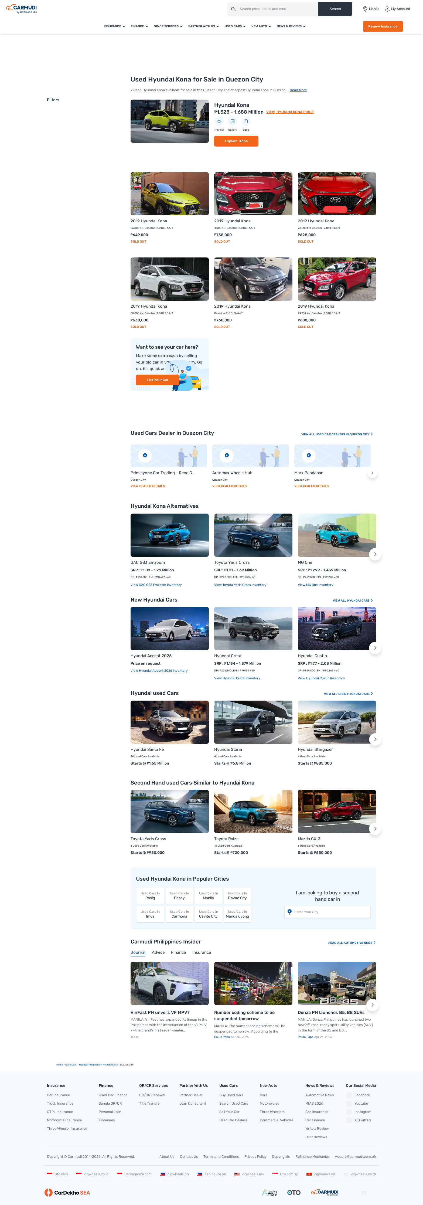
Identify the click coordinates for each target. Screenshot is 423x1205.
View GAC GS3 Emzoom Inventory (156, 585)
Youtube (357, 1104)
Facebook (358, 1095)
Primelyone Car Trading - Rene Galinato (163, 472)
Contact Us (189, 1157)
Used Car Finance (113, 1095)
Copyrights (281, 1157)
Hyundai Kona (231, 105)
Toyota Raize (226, 838)
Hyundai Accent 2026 (151, 655)
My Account (397, 9)
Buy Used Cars (231, 1095)
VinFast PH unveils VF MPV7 (160, 1012)
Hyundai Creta (227, 655)
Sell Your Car (229, 1112)
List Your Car (157, 380)
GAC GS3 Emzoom (148, 562)
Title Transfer (150, 1103)
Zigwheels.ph (174, 1174)
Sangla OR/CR (110, 1103)
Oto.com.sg (285, 1174)
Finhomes (107, 1120)
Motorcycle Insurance (64, 1120)
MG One (305, 562)
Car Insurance (58, 1095)
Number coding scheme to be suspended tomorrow (244, 1015)
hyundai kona (110, 1064)
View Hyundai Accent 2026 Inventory (159, 671)
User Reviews (316, 1137)
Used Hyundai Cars (355, 694)
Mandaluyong (237, 914)
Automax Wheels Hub (232, 472)
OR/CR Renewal (152, 1095)
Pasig (150, 895)
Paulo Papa (222, 1037)
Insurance (112, 26)
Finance (137, 26)
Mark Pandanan (308, 472)
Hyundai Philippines (89, 1064)
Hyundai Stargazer (315, 749)
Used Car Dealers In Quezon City (344, 434)
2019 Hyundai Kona (149, 221)
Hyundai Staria (228, 749)
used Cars (71, 1064)
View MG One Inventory (315, 585)
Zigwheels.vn (320, 1174)
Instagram (358, 1112)
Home (59, 1064)
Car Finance (315, 1120)
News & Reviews (289, 26)
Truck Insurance (60, 1103)
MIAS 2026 (314, 1103)
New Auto (259, 26)
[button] (372, 473)
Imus (150, 914)
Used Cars (233, 26)
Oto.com (57, 1174)
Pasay (179, 895)
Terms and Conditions (221, 1157)
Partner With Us (201, 26)
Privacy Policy (255, 1157)
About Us (167, 1157)
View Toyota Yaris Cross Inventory (240, 585)
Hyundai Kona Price (295, 112)
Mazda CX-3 (309, 838)
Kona (243, 141)
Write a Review (317, 1128)
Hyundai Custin (312, 655)
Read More (298, 90)
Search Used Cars (233, 1103)
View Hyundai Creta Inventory (237, 678)
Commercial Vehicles (277, 1120)
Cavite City (208, 914)
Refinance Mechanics (312, 1157)
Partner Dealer (191, 1095)
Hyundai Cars (360, 600)
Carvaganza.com (134, 1174)
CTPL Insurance (60, 1112)
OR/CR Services (166, 26)
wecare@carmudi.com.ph (355, 1157)
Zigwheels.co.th (359, 1174)
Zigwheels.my (249, 1174)
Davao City (237, 895)
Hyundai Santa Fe (147, 749)
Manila (208, 895)
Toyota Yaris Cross (232, 562)
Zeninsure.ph (211, 1174)
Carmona (179, 914)
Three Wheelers (272, 1112)
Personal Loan (110, 1112)
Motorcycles (269, 1103)
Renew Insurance (383, 26)
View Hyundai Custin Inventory (321, 678)
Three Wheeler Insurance (67, 1128)
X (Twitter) (358, 1120)
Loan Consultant (192, 1103)
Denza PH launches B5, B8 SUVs (331, 1012)
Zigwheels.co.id (92, 1174)
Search (335, 9)
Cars (263, 1095)
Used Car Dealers (233, 1120)
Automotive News (360, 943)
